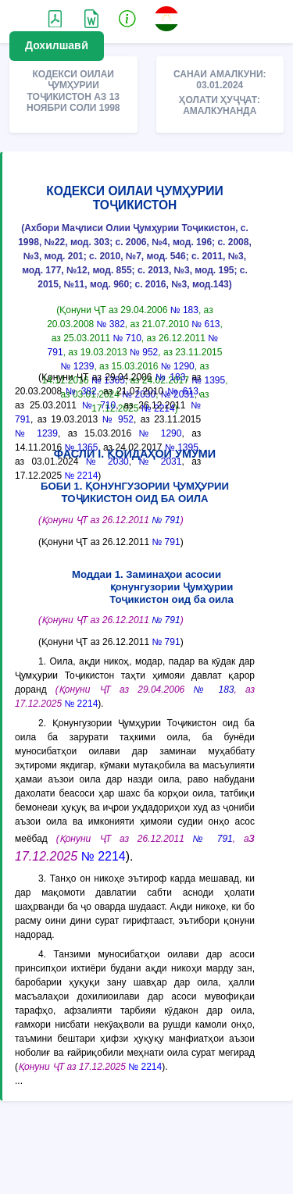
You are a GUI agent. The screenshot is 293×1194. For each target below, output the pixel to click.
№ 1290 (178, 366)
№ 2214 (81, 475)
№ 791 (166, 520)
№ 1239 (78, 366)
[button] (127, 17)
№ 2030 (107, 461)
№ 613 (205, 324)
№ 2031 (159, 461)
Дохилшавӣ (56, 45)
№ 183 (184, 310)
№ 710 (127, 338)
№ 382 (111, 324)
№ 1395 (208, 380)
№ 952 (144, 352)
